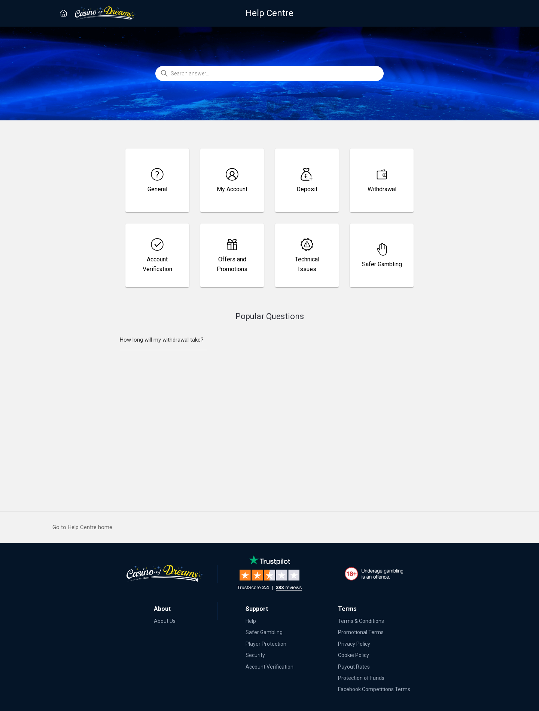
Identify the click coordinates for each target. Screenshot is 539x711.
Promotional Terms (361, 632)
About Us (165, 621)
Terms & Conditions (361, 621)
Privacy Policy (354, 644)
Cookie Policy (353, 655)
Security (255, 655)
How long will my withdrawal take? (162, 339)
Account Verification (269, 667)
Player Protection (266, 644)
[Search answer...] (269, 73)
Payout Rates (354, 667)
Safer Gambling (264, 632)
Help (251, 621)
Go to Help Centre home (82, 527)
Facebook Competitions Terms (374, 689)
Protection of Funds (361, 678)
